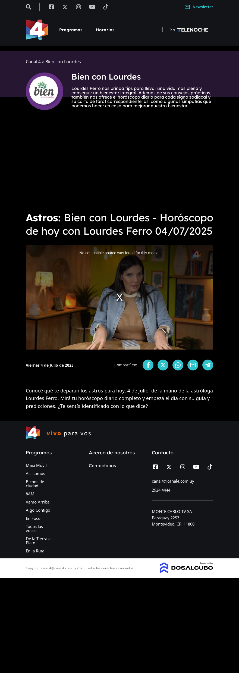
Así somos (35, 473)
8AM (30, 493)
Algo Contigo (38, 510)
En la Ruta (35, 551)
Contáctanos (102, 465)
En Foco (33, 518)
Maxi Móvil (36, 465)
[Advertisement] (119, 166)
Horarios (105, 29)
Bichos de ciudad (35, 483)
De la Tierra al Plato (39, 540)
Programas (70, 29)
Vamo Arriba (37, 502)
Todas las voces (34, 528)
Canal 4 (33, 61)
